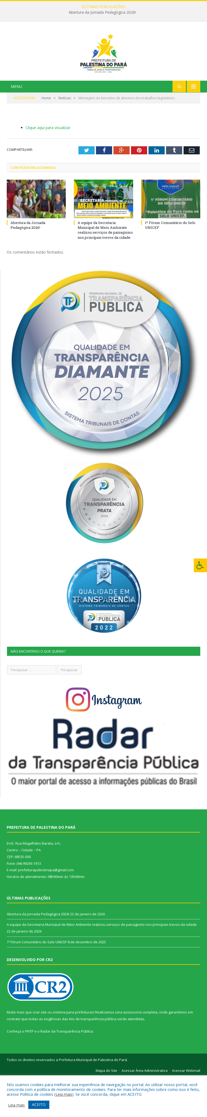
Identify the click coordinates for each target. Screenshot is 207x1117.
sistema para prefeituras (73, 1052)
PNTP (29, 1071)
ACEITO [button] (39, 1104)
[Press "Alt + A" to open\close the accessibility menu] (200, 565)
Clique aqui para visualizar (48, 167)
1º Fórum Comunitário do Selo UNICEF (37, 981)
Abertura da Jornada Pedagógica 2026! (102, 12)
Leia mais (64, 1094)
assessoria (132, 1052)
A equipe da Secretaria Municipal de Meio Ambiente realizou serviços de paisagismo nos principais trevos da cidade (105, 270)
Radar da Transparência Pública (66, 1071)
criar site (40, 1052)
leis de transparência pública (92, 1058)
